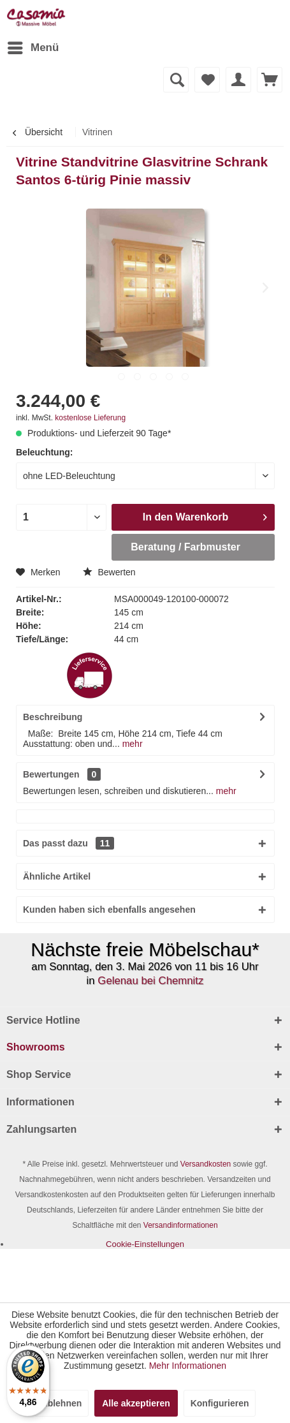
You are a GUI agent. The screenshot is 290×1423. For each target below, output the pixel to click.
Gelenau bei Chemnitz (150, 981)
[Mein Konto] (238, 79)
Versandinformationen (180, 1225)
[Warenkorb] (269, 79)
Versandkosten (205, 1164)
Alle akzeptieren (136, 1403)
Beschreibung (52, 717)
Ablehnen (61, 1403)
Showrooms (35, 1047)
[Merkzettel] (207, 79)
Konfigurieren (220, 1403)
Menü (33, 46)
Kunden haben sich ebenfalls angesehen (109, 909)
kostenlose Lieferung (90, 417)
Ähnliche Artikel (57, 876)
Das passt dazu (68, 843)
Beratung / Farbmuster (185, 547)
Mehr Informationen (187, 1365)
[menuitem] (32, 48)
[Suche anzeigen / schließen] (176, 79)
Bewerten (109, 572)
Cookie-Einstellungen (145, 1244)
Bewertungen (51, 774)
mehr (131, 744)
